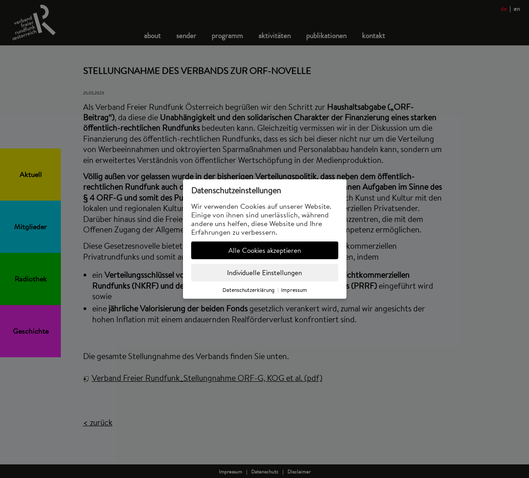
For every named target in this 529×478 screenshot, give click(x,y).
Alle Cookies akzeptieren (264, 250)
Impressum (294, 289)
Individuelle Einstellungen (264, 272)
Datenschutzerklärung (248, 289)
